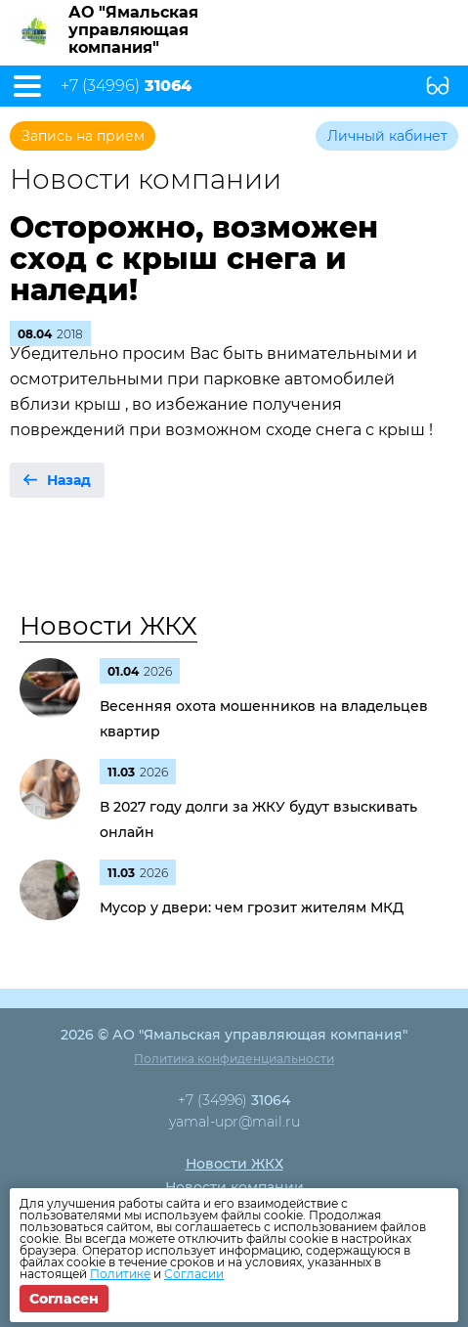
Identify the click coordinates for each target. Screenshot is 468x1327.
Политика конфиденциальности (234, 1058)
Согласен (64, 1298)
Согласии (194, 1273)
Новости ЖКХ (108, 625)
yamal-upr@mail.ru (234, 1121)
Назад (69, 480)
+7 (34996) (126, 86)
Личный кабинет (387, 136)
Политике (120, 1273)
